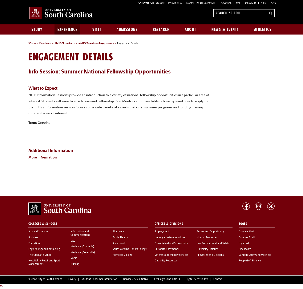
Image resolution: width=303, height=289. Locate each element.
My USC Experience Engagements (96, 43)
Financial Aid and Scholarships (171, 243)
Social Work (119, 243)
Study (37, 29)
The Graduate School (40, 255)
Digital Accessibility (197, 279)
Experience (67, 29)
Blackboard (245, 249)
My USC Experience (65, 43)
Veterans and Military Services (171, 255)
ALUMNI (190, 3)
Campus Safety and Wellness (255, 255)
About (190, 29)
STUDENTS (161, 3)
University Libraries (207, 249)
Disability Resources (166, 261)
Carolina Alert (246, 231)
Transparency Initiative (136, 279)
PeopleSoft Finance (250, 261)
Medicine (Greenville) (82, 252)
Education (34, 243)
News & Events (225, 29)
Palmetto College (122, 255)
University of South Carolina (46, 279)
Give (273, 3)
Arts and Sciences (38, 231)
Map (238, 3)
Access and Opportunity (210, 231)
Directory (250, 3)
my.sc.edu (244, 243)
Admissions (127, 29)
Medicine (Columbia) (82, 246)
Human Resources (207, 237)
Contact (217, 279)
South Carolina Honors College (130, 249)
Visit (96, 29)
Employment (162, 231)
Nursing (74, 264)
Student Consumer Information (99, 279)
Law (72, 241)
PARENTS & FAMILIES (206, 3)
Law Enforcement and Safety (213, 243)
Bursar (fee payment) (167, 249)
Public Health (120, 237)
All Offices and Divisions (210, 255)
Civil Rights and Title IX (167, 279)
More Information (42, 157)
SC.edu (32, 43)
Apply (264, 3)
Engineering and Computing (44, 249)
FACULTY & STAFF (176, 3)
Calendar (226, 3)
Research (161, 29)
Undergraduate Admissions (170, 237)
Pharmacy (118, 231)
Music (73, 258)
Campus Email (247, 237)
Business (33, 237)
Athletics (263, 29)
